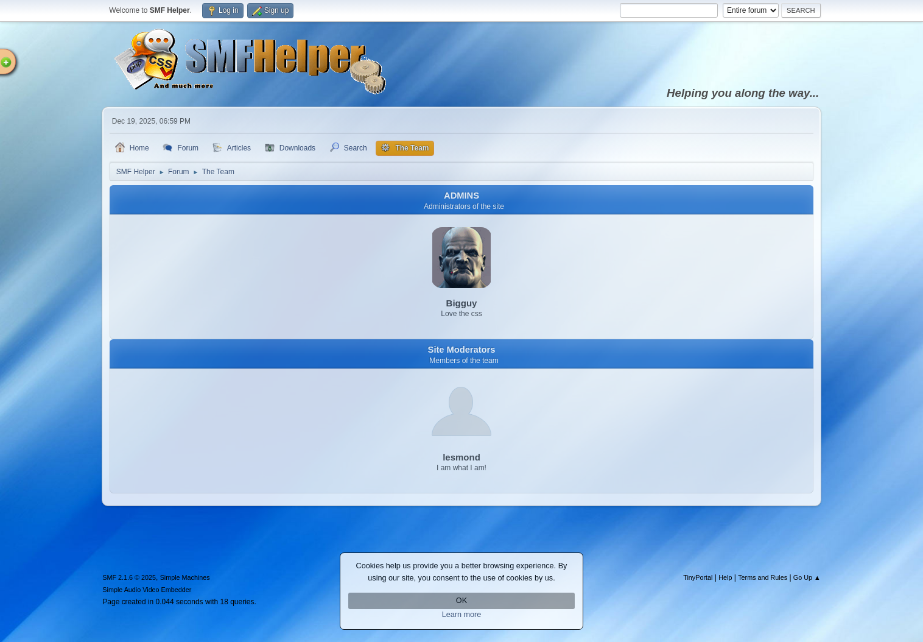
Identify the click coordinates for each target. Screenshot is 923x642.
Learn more (462, 614)
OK (461, 600)
